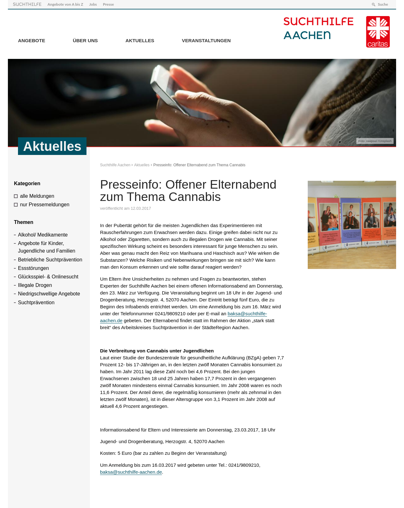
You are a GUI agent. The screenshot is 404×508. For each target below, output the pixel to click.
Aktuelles (140, 40)
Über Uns (85, 40)
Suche (383, 4)
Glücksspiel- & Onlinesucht (48, 276)
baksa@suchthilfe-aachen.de (131, 472)
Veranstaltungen (206, 40)
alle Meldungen (37, 196)
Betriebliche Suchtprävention (50, 259)
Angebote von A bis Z (65, 4)
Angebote (31, 40)
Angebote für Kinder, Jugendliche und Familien (46, 247)
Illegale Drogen (35, 285)
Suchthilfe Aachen (115, 165)
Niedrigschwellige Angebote (49, 293)
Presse (108, 4)
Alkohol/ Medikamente (43, 234)
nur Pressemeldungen (44, 204)
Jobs (93, 4)
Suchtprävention (36, 302)
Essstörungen (33, 268)
